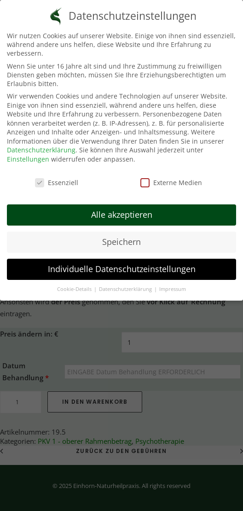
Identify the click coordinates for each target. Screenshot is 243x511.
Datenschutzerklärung (41, 145)
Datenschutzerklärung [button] (126, 284)
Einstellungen (28, 154)
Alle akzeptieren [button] (121, 209)
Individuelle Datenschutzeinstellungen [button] (122, 264)
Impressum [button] (172, 284)
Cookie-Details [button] (75, 284)
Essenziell (56, 177)
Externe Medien (171, 177)
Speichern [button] (121, 237)
